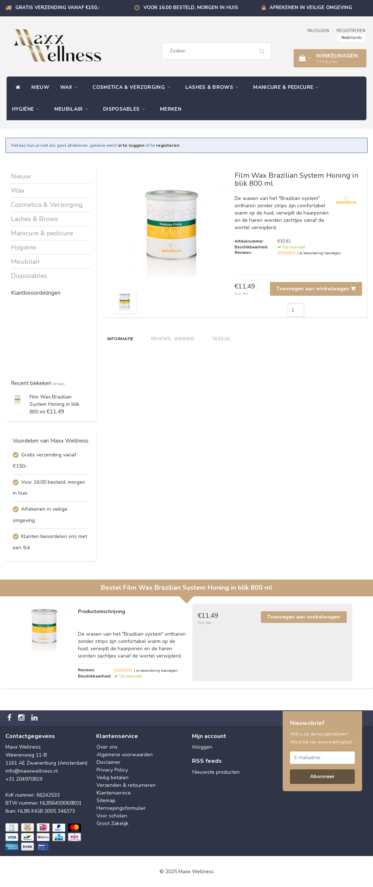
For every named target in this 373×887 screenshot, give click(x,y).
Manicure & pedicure (287, 87)
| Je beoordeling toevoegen (319, 253)
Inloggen (202, 746)
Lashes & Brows (214, 87)
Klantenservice (114, 792)
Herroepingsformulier (121, 808)
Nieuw (40, 87)
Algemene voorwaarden (125, 754)
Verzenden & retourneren (126, 785)
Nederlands (351, 37)
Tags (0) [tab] (221, 339)
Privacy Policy (112, 769)
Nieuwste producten (216, 772)
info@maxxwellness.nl (31, 771)
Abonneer (322, 776)
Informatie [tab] (120, 339)
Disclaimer (109, 762)
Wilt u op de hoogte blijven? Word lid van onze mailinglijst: (321, 738)
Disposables (126, 109)
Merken (170, 109)
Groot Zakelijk (113, 823)
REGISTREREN (351, 31)
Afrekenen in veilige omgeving (311, 7)
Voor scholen (112, 815)
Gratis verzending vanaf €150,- (57, 7)
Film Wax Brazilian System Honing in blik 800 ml (54, 404)
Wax (71, 87)
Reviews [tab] (172, 339)
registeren (167, 145)
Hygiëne (27, 109)
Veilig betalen (113, 777)
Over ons (107, 746)
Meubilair (73, 109)
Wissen (59, 383)
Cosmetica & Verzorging (133, 87)
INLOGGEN (318, 31)
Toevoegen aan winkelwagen (316, 288)
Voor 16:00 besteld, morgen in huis (191, 7)
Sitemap (106, 800)
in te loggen (131, 145)
